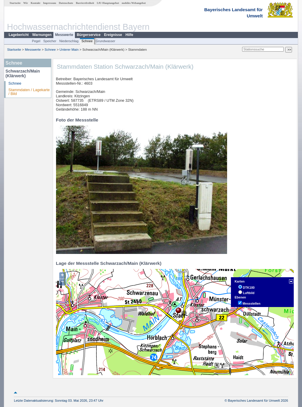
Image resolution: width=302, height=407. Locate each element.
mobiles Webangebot (134, 2)
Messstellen (251, 303)
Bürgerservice (89, 35)
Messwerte (64, 35)
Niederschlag (68, 41)
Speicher (49, 41)
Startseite (15, 2)
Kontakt (35, 2)
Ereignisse (113, 35)
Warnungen (42, 35)
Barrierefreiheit (85, 2)
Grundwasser (105, 41)
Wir (25, 2)
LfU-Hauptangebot (108, 2)
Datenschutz (66, 2)
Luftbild (249, 293)
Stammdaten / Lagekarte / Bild (29, 92)
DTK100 (249, 287)
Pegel (36, 41)
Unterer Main (69, 49)
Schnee (87, 41)
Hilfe (129, 35)
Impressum (49, 2)
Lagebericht (19, 35)
